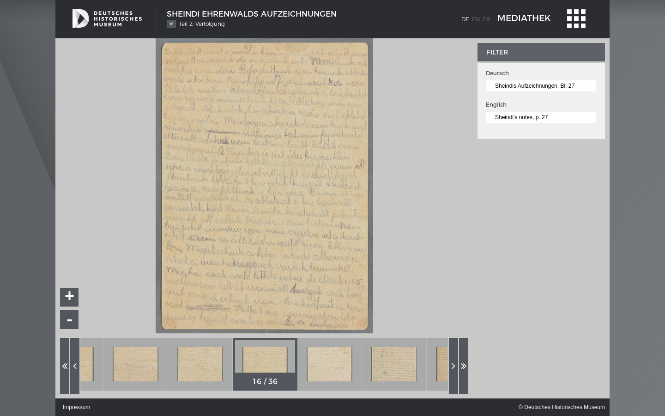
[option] (135, 364)
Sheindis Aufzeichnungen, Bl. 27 (534, 86)
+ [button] (70, 297)
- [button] (70, 319)
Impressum (76, 407)
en (476, 19)
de (465, 19)
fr (486, 19)
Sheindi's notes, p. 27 (521, 117)
